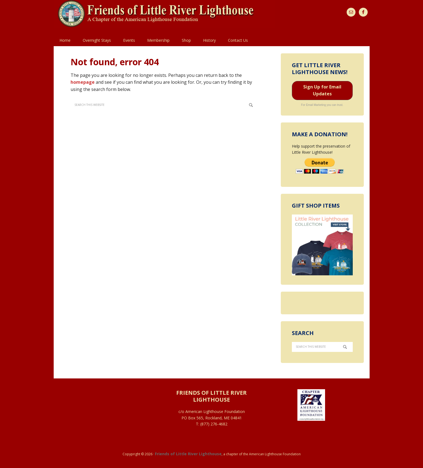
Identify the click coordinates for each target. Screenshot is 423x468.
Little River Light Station (164, 17)
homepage (83, 82)
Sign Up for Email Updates (322, 90)
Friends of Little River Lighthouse (188, 453)
